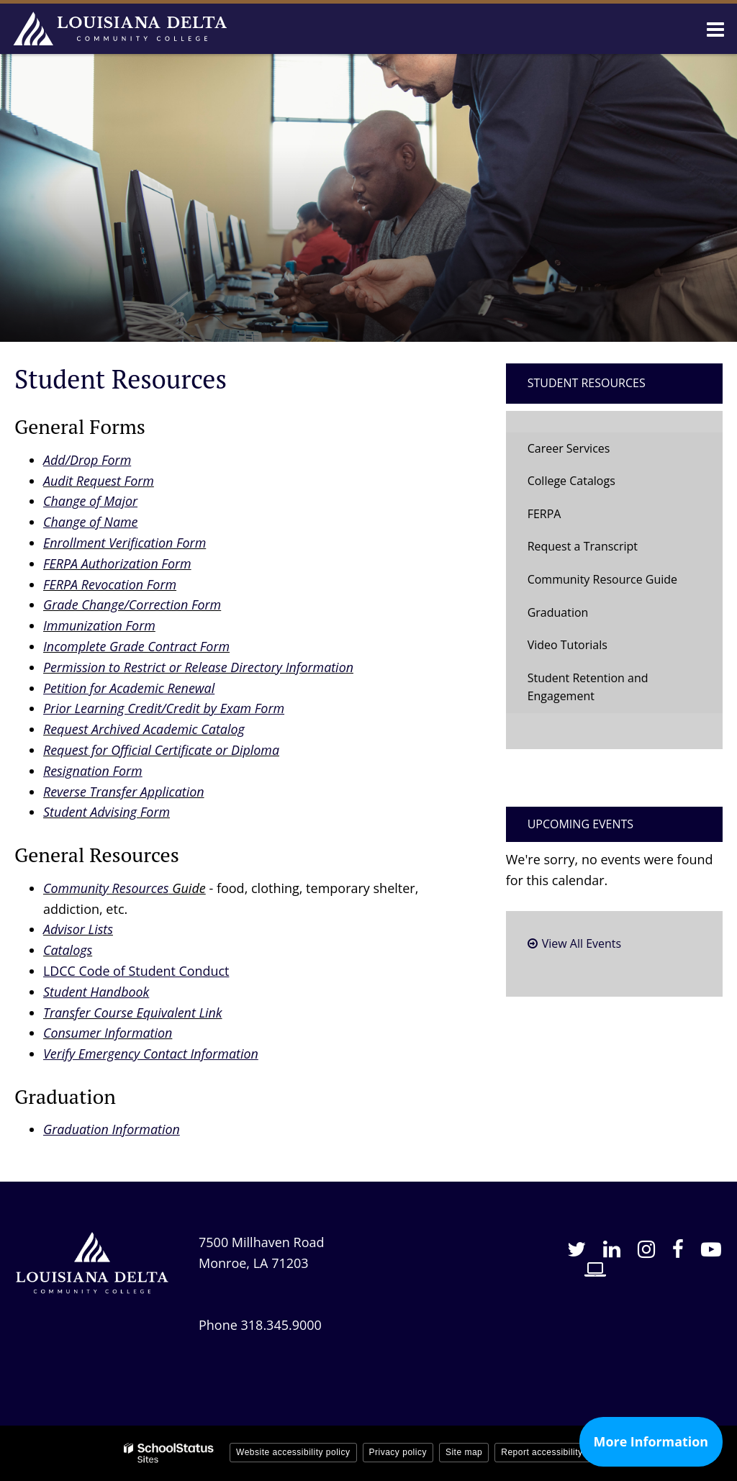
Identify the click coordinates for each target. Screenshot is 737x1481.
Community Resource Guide (602, 579)
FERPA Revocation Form (110, 584)
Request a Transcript (583, 546)
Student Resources (587, 383)
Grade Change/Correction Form (132, 604)
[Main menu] (715, 29)
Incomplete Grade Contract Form (137, 646)
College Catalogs (571, 481)
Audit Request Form (99, 480)
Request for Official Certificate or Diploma (162, 749)
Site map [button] (464, 1452)
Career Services (569, 448)
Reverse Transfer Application (124, 791)
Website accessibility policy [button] (293, 1452)
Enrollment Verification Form (125, 542)
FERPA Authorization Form (117, 563)
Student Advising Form (107, 811)
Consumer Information (108, 1032)
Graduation (558, 612)
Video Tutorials (567, 645)
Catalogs (68, 950)
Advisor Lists (78, 929)
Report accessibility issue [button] (554, 1452)
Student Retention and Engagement (588, 687)
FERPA (544, 514)
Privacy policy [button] (398, 1452)
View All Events (581, 943)
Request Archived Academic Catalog (144, 729)
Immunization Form (99, 625)
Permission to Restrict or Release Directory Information (199, 667)
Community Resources (106, 888)
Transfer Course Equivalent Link (133, 1012)
